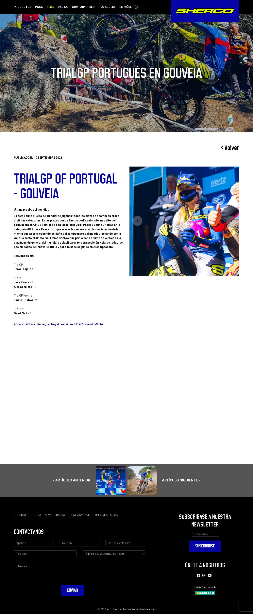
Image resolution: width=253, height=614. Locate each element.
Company (79, 6)
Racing (63, 6)
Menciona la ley (147, 609)
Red (92, 6)
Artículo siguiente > (163, 480)
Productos (22, 6)
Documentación (106, 515)
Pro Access (107, 6)
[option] (184, 221)
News (50, 6)
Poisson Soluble (130, 609)
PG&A (39, 6)
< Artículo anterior (89, 480)
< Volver (230, 148)
